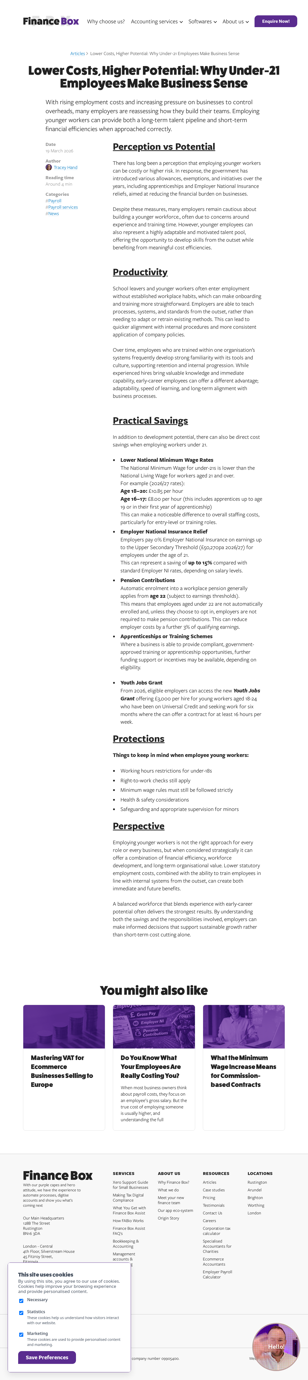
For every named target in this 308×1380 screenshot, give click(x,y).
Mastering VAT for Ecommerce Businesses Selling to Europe (62, 1071)
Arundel (255, 1190)
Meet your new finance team (171, 1200)
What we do (168, 1190)
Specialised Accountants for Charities (217, 1246)
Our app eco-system (175, 1210)
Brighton (255, 1197)
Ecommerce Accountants (214, 1261)
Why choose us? (106, 21)
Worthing (256, 1205)
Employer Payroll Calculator (217, 1274)
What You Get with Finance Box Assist (129, 1210)
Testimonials (214, 1205)
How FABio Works (128, 1220)
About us (233, 21)
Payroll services (63, 207)
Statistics (36, 1311)
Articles (77, 53)
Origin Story (168, 1218)
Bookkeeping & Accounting (126, 1243)
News (53, 213)
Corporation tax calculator (216, 1230)
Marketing (37, 1333)
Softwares (200, 21)
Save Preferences (47, 1357)
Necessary (37, 1299)
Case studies (214, 1190)
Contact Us (212, 1213)
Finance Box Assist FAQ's (129, 1230)
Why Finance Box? (173, 1182)
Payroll (54, 200)
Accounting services (154, 21)
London (254, 1213)
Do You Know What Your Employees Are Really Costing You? (151, 1066)
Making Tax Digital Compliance (128, 1197)
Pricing (209, 1197)
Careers (209, 1220)
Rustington (257, 1182)
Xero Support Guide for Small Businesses (130, 1184)
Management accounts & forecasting (124, 1259)
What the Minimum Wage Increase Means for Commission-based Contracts (243, 1071)
